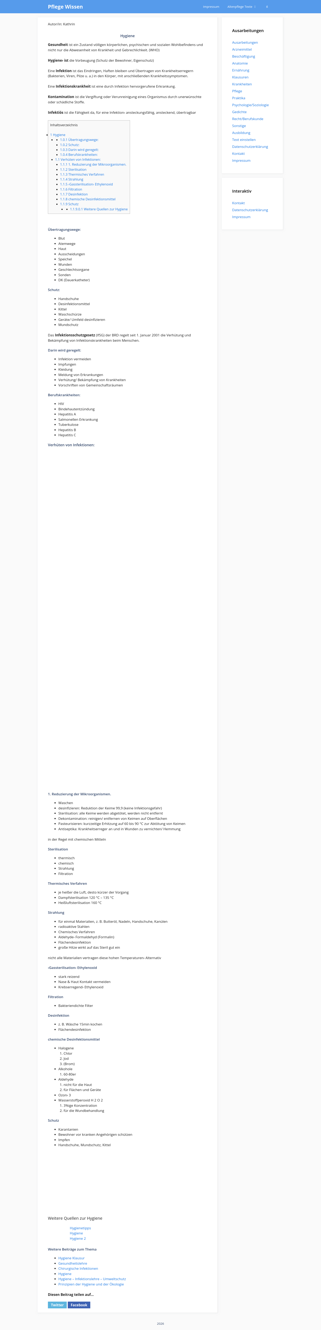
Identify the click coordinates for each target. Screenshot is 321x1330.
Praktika (238, 98)
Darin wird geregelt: (79, 149)
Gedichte (239, 111)
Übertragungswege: (79, 139)
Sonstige (239, 125)
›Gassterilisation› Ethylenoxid (86, 184)
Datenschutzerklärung (250, 146)
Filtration (71, 189)
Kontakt (238, 153)
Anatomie (240, 63)
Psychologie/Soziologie (250, 105)
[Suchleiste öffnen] (267, 6)
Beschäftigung (243, 56)
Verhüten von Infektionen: (78, 159)
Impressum (211, 6)
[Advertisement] (127, 763)
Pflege (237, 91)
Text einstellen (244, 139)
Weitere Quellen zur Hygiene (99, 209)
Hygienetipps (80, 1228)
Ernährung (240, 70)
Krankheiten (242, 84)
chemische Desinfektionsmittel (87, 199)
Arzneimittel (242, 49)
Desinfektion (74, 194)
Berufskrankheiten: (79, 154)
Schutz (69, 204)
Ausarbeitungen (245, 42)
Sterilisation (73, 169)
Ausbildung (241, 132)
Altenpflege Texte (244, 6)
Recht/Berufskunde (247, 118)
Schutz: (69, 145)
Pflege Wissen (65, 6)
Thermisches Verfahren (82, 174)
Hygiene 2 (78, 1238)
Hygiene (57, 135)
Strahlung (71, 179)
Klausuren (240, 77)
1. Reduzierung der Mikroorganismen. (93, 164)
